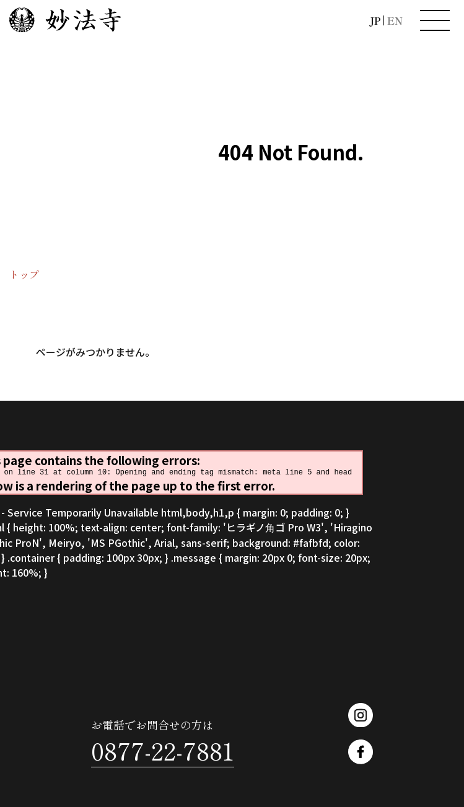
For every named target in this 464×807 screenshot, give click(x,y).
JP (374, 20)
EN (395, 20)
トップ (24, 274)
